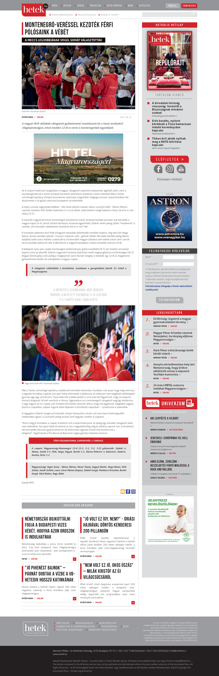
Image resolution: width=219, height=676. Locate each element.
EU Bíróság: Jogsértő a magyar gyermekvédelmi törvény (172, 320)
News (130, 5)
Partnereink (109, 626)
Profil (172, 6)
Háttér (172, 453)
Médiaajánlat (84, 623)
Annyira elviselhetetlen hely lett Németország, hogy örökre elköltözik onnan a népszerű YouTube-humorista (174, 369)
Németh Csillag (157, 453)
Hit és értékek (176, 429)
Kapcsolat (63, 623)
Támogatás (189, 6)
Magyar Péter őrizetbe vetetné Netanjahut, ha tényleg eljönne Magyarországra (173, 336)
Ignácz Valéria (157, 477)
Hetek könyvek (114, 5)
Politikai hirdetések (69, 629)
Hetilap (67, 5)
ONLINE (40, 117)
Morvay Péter (160, 326)
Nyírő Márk (27, 117)
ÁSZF (126, 626)
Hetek (24, 559)
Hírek (55, 5)
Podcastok (95, 5)
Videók (80, 5)
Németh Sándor (158, 429)
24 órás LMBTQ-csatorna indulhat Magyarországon (170, 387)
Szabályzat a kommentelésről (75, 626)
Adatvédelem (107, 623)
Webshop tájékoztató (102, 629)
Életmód (173, 477)
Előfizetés (144, 5)
